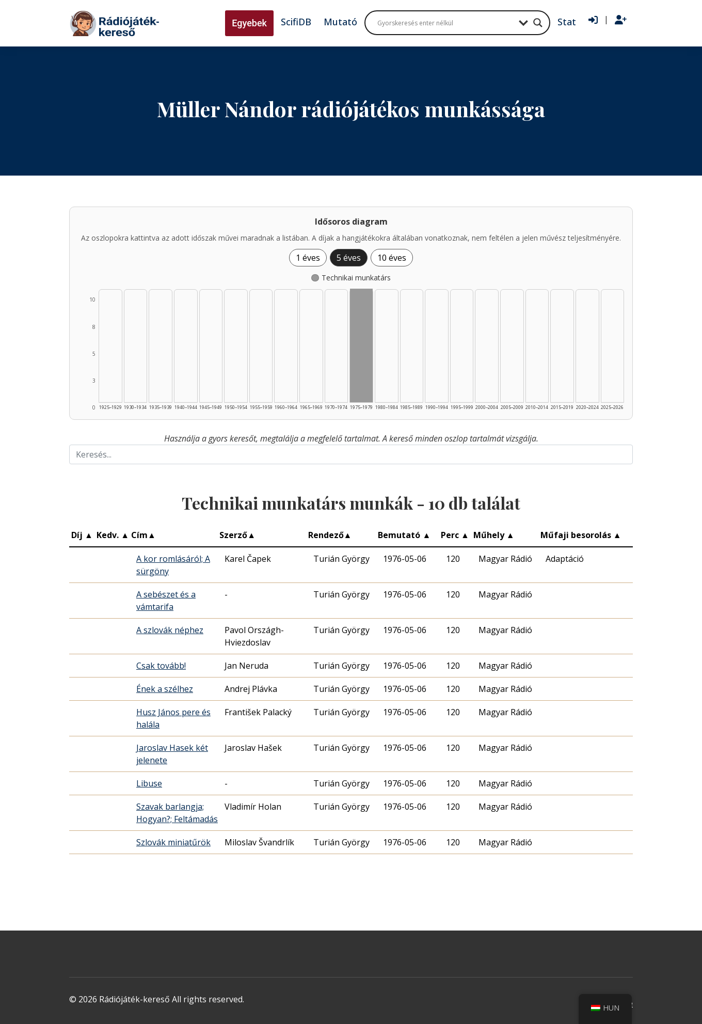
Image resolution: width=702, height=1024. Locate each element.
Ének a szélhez (164, 689)
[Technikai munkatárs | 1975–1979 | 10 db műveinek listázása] (361, 345)
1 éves (308, 257)
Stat (566, 21)
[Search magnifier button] (538, 22)
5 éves (349, 257)
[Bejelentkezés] (593, 20)
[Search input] (445, 22)
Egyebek (249, 23)
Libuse (149, 783)
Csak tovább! (161, 665)
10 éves (391, 257)
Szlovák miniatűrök (173, 842)
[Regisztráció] (621, 20)
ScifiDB (296, 21)
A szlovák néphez (169, 630)
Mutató (340, 21)
